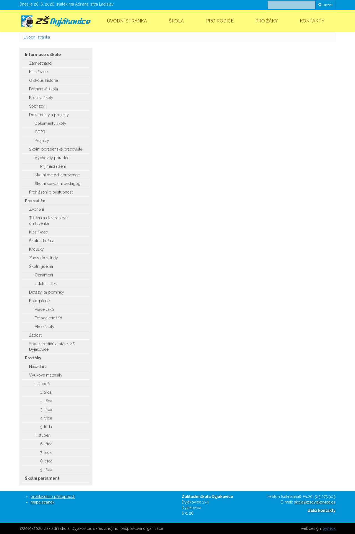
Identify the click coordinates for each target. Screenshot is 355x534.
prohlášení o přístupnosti (53, 496)
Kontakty (312, 21)
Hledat (325, 5)
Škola (176, 21)
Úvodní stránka (127, 21)
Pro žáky (266, 21)
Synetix (329, 528)
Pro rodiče (220, 21)
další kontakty (322, 510)
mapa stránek (42, 502)
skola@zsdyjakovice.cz (315, 502)
